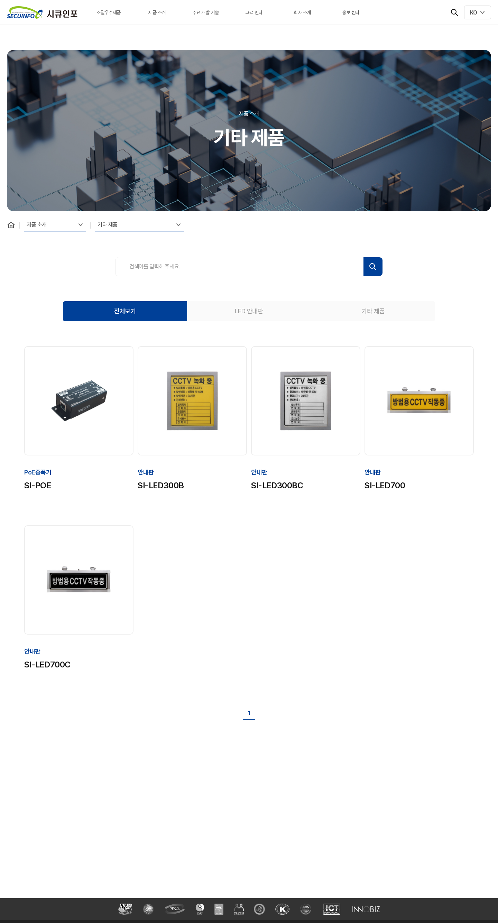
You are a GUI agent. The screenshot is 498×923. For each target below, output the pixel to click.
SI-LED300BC (277, 485)
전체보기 (125, 311)
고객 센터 (253, 12)
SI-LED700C (47, 664)
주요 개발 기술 (205, 12)
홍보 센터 (350, 12)
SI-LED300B (161, 485)
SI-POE (37, 485)
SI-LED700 (385, 485)
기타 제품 (108, 224)
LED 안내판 (249, 311)
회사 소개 (302, 12)
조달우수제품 (108, 12)
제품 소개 (157, 12)
